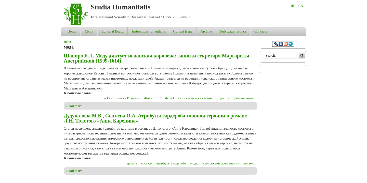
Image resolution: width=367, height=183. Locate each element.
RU (293, 6)
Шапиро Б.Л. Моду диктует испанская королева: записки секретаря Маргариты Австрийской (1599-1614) (156, 58)
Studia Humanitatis (120, 7)
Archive (206, 31)
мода (220, 98)
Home (72, 31)
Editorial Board (112, 31)
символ (248, 163)
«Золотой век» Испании (122, 98)
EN (300, 6)
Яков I (169, 98)
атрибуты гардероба (171, 163)
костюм (146, 163)
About (88, 31)
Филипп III (152, 98)
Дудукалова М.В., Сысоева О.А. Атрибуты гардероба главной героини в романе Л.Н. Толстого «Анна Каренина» (155, 118)
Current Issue (182, 31)
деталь (132, 163)
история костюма (241, 98)
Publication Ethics (233, 31)
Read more (74, 106)
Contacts (260, 31)
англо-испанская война (195, 98)
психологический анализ (220, 163)
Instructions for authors (148, 31)
